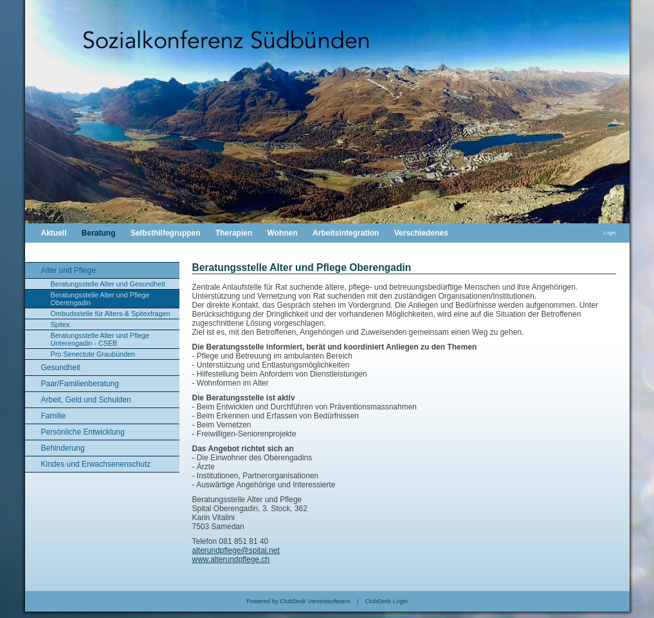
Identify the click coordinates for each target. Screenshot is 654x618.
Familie (53, 415)
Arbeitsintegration (346, 233)
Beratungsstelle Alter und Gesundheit (108, 284)
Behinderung (63, 448)
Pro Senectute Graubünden (93, 354)
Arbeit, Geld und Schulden (86, 399)
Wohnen (283, 233)
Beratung (99, 233)
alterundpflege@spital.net (236, 550)
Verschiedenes (421, 233)
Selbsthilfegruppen (166, 233)
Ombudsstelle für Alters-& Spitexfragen (110, 313)
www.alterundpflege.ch (231, 559)
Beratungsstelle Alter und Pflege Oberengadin (100, 298)
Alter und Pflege (68, 270)
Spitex (60, 324)
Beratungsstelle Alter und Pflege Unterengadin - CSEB (100, 339)
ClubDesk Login (386, 601)
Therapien (233, 233)
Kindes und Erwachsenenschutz (96, 464)
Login (610, 233)
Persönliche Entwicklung (83, 431)
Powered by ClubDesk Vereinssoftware (298, 601)
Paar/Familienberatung (80, 383)
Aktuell (54, 233)
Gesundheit (60, 367)
